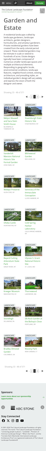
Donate (39, 3)
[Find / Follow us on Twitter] (8, 421)
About (29, 3)
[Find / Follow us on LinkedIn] (17, 421)
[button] (15, 3)
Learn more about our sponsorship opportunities (16, 397)
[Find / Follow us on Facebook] (3, 421)
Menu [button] (8, 3)
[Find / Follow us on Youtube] (22, 421)
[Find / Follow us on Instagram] (13, 421)
